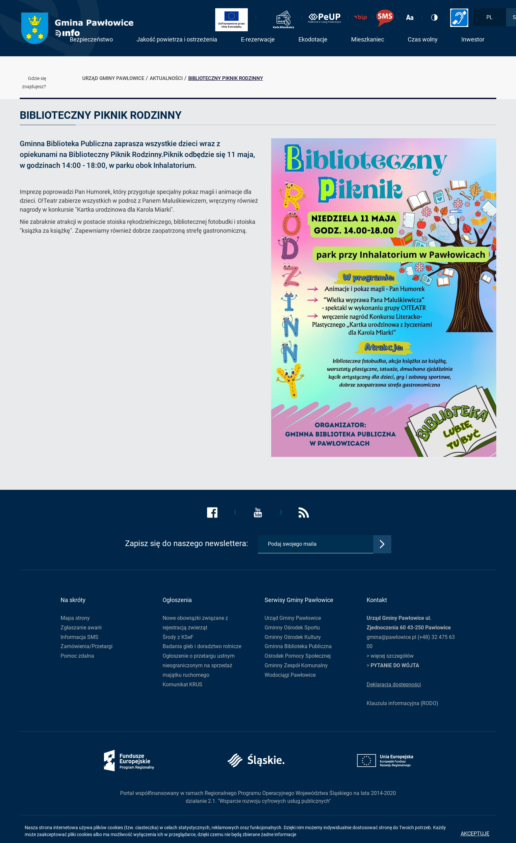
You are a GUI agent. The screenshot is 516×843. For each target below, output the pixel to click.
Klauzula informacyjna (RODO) (402, 703)
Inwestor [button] (472, 39)
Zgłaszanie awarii (81, 627)
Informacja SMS (79, 637)
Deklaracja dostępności (394, 684)
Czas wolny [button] (423, 39)
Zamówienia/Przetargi (87, 646)
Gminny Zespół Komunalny (296, 665)
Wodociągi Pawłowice (290, 675)
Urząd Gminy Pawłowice (293, 618)
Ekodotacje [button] (312, 39)
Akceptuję (475, 833)
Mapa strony (75, 618)
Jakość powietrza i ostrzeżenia (177, 39)
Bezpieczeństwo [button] (91, 39)
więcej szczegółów (392, 656)
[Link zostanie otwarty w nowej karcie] (234, 19)
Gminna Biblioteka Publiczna (298, 646)
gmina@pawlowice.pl (391, 637)
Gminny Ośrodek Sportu (292, 627)
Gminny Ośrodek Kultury (293, 637)
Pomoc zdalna (77, 656)
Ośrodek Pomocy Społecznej (298, 656)
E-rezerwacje (258, 39)
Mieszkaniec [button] (367, 39)
